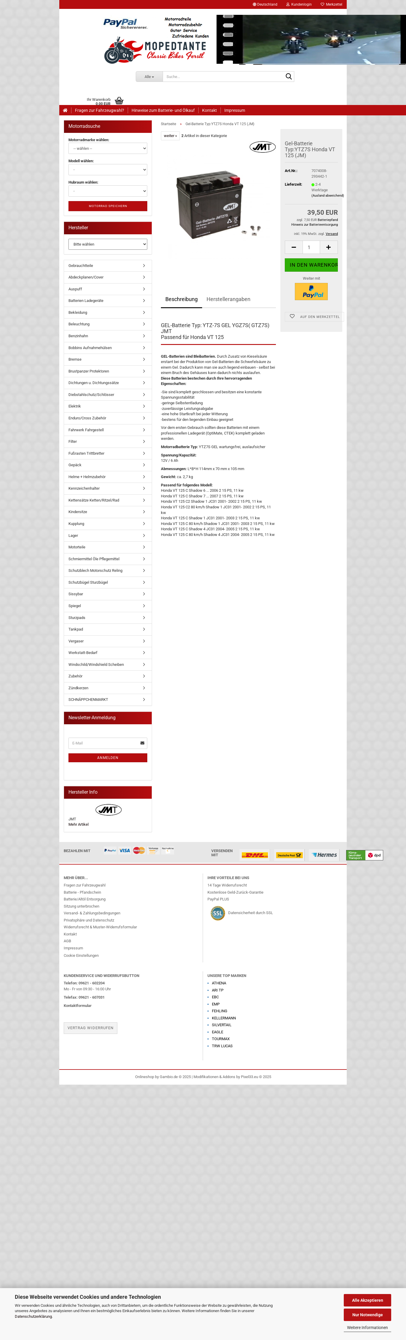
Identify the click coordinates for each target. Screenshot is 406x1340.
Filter (72, 441)
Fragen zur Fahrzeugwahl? (99, 110)
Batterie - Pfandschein (82, 892)
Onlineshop (144, 1077)
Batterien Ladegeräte (85, 300)
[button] (265, 4)
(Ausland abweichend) (327, 196)
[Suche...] (149, 76)
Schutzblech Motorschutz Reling (95, 570)
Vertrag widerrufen (91, 1028)
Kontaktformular (78, 1005)
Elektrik (74, 406)
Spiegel (74, 606)
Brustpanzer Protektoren (88, 371)
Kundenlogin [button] (299, 4)
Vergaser (76, 641)
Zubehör (75, 676)
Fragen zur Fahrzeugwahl (85, 885)
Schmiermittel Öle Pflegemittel (93, 559)
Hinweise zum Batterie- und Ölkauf (163, 110)
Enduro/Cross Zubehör (87, 418)
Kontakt (209, 110)
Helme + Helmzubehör (87, 477)
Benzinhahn (78, 336)
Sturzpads (76, 617)
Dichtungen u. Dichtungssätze (93, 383)
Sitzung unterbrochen (81, 906)
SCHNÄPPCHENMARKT (88, 699)
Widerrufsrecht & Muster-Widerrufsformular (100, 927)
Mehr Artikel (78, 824)
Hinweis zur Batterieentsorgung (314, 225)
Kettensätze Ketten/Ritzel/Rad (93, 500)
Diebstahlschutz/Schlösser (91, 394)
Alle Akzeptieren (367, 1300)
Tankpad (75, 629)
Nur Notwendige (367, 1314)
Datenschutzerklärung (33, 1316)
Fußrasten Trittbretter (86, 453)
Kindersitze (77, 512)
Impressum (234, 110)
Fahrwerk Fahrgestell (86, 430)
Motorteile (76, 547)
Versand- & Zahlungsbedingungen (92, 913)
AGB (67, 941)
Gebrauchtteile (80, 265)
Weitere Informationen (367, 1327)
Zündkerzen (78, 688)
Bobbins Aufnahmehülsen (90, 348)
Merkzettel (331, 4)
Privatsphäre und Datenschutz (89, 920)
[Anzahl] (311, 247)
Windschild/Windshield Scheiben (96, 664)
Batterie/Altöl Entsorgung (85, 899)
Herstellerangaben (228, 299)
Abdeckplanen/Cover (85, 277)
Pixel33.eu (249, 1077)
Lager (73, 535)
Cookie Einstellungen (81, 955)
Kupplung (76, 523)
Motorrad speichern (108, 206)
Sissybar (75, 594)
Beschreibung (181, 299)
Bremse (74, 359)
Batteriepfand (328, 220)
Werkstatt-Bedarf (82, 652)
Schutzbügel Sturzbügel (88, 582)
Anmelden (108, 758)
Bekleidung (77, 312)
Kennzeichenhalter (84, 488)
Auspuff (75, 289)
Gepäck (74, 465)
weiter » (170, 135)
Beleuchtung (78, 324)
